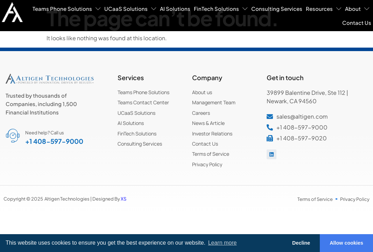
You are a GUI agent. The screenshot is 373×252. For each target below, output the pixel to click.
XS (123, 199)
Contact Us (356, 22)
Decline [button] (301, 243)
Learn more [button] (222, 243)
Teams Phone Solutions (67, 8)
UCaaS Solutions (130, 8)
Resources (324, 8)
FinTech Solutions (221, 8)
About (357, 8)
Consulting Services (276, 8)
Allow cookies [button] (346, 243)
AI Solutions (175, 8)
